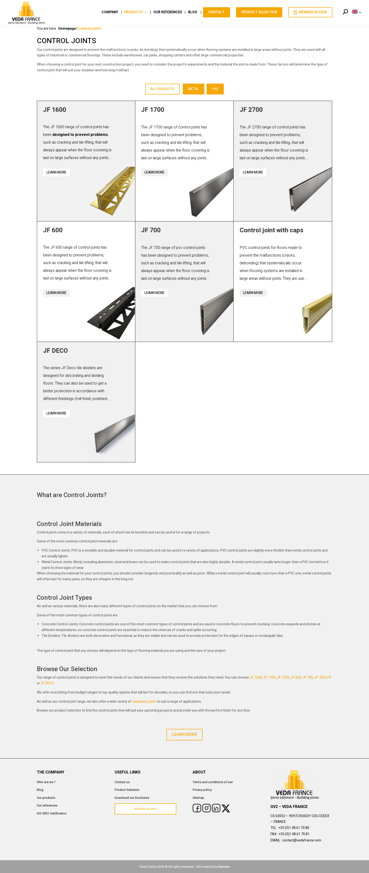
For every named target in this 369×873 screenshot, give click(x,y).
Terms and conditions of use (213, 782)
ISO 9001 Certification (51, 813)
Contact (216, 12)
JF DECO (47, 683)
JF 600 (296, 677)
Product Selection (127, 789)
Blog (192, 13)
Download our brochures (132, 797)
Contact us (122, 782)
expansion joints (144, 701)
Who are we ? (46, 782)
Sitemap (198, 797)
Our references (167, 13)
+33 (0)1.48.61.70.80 (293, 827)
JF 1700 (269, 677)
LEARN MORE (184, 734)
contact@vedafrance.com (301, 840)
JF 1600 (256, 677)
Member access (310, 12)
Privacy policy (202, 789)
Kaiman (224, 866)
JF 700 (308, 677)
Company (110, 13)
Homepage (67, 28)
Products (133, 13)
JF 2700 (283, 677)
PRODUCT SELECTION (259, 12)
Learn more (56, 172)
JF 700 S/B (322, 677)
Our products (46, 797)
